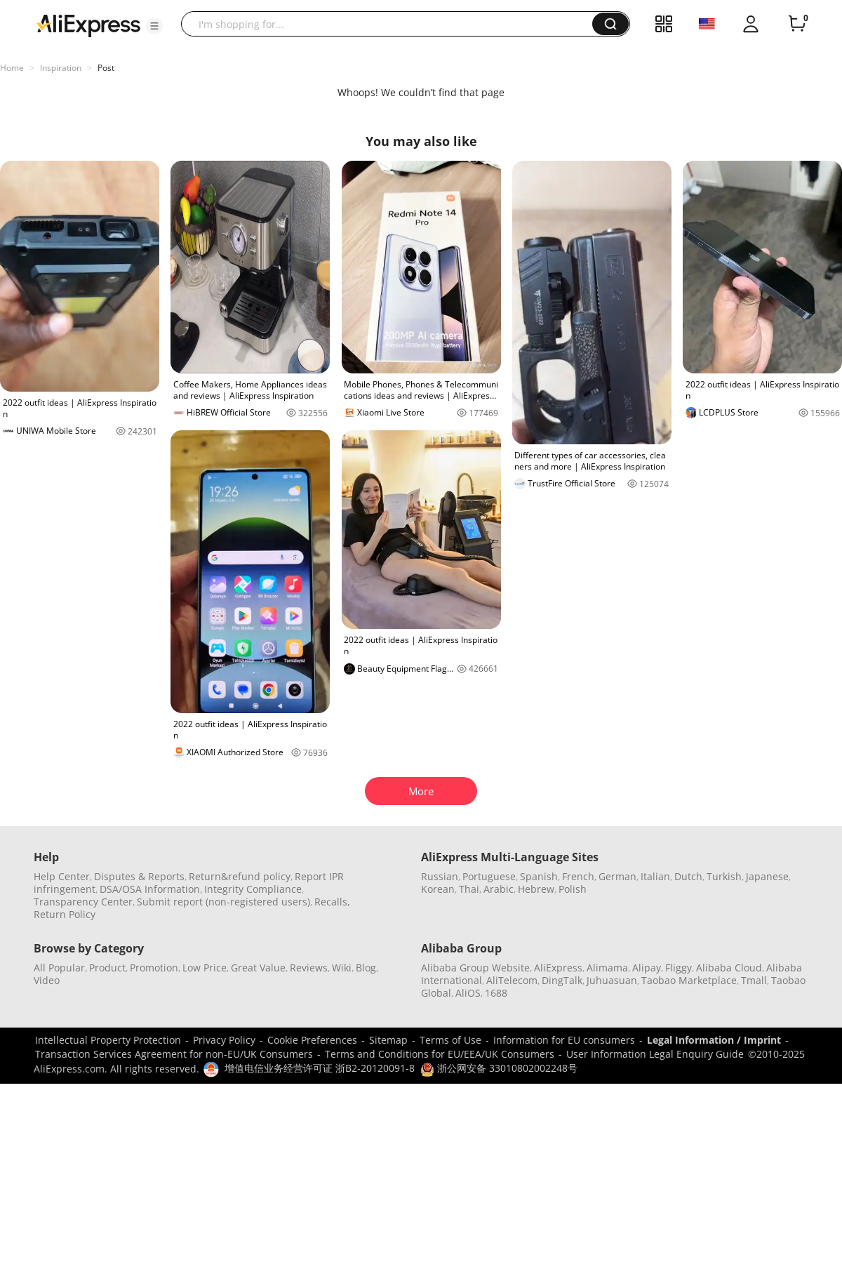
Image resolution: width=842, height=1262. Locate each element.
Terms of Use (450, 1040)
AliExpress (558, 967)
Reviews (309, 967)
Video (47, 980)
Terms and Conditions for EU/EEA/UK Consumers (439, 1054)
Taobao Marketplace (689, 980)
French (578, 876)
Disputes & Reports (139, 876)
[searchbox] (392, 24)
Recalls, (332, 901)
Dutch (688, 876)
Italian (655, 876)
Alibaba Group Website (475, 967)
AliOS (468, 992)
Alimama (607, 967)
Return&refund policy (239, 876)
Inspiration (60, 68)
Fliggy (678, 967)
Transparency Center (83, 901)
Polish (573, 889)
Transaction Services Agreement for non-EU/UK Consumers (174, 1054)
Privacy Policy (224, 1040)
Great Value (258, 967)
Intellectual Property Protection (108, 1040)
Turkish (724, 876)
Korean (438, 889)
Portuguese (489, 876)
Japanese (767, 876)
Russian (439, 876)
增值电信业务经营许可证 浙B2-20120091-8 (320, 1068)
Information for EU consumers (564, 1040)
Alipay (646, 967)
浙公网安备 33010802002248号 (498, 1068)
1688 (496, 992)
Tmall (754, 980)
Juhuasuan (612, 980)
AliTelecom (511, 980)
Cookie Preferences (312, 1040)
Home (12, 68)
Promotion (154, 967)
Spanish (539, 876)
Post (106, 68)
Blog (366, 967)
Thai (469, 889)
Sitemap (388, 1040)
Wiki (342, 967)
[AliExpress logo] (88, 25)
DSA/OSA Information (150, 889)
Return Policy (64, 914)
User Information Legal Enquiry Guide (655, 1054)
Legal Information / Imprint (714, 1040)
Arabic (498, 889)
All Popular (59, 967)
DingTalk (562, 980)
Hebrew (536, 889)
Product (107, 967)
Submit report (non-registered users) (223, 901)
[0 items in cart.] (797, 24)
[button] (154, 26)
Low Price (204, 967)
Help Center (62, 876)
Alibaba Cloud (729, 967)
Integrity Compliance (253, 889)
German (617, 876)
